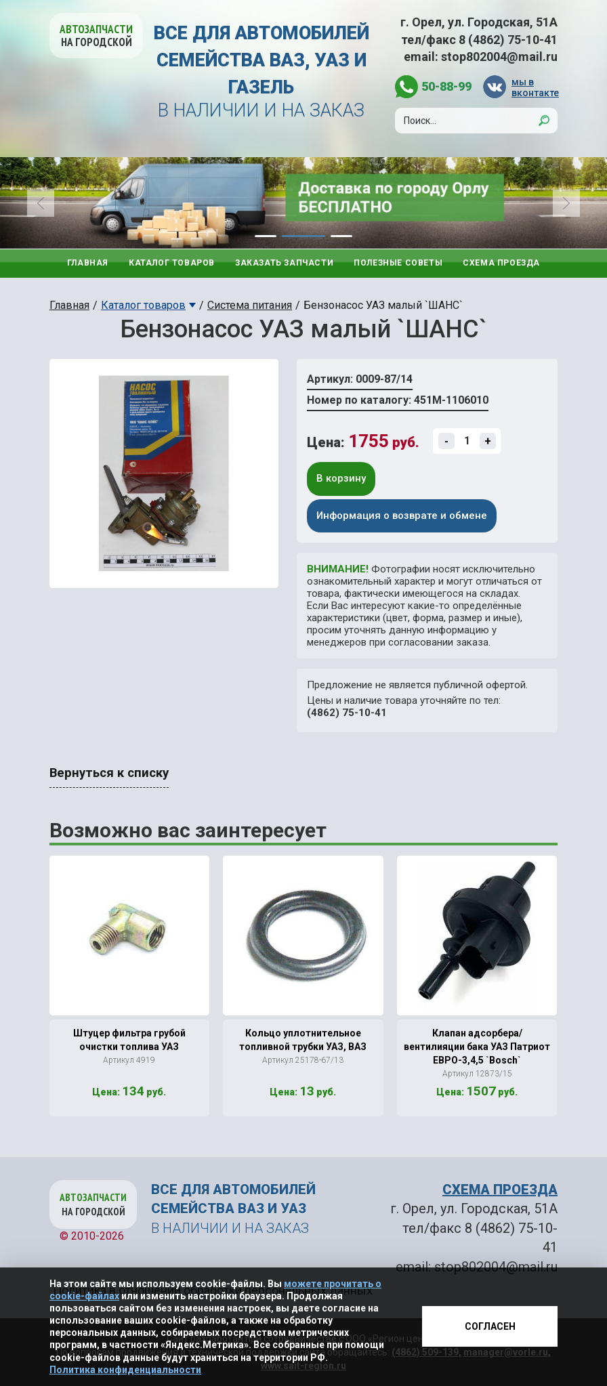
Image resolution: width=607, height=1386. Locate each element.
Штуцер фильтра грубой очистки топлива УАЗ (129, 1040)
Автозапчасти (96, 35)
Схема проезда (501, 263)
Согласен (490, 1326)
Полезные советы (398, 263)
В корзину (341, 478)
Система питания (249, 305)
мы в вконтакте (534, 87)
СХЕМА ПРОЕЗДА (500, 1189)
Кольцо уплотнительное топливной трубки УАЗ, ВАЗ (303, 1040)
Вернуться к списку (109, 772)
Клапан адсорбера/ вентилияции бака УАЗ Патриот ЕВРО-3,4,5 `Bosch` (477, 1047)
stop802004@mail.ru (499, 56)
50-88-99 (446, 86)
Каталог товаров (172, 263)
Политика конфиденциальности (125, 1369)
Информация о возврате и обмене (401, 515)
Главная (87, 263)
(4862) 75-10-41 (347, 713)
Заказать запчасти (284, 263)
